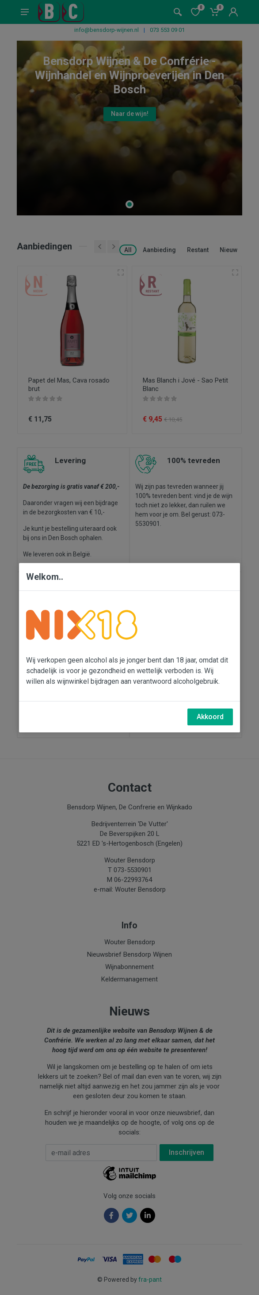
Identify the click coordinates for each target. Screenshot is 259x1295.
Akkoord (210, 717)
